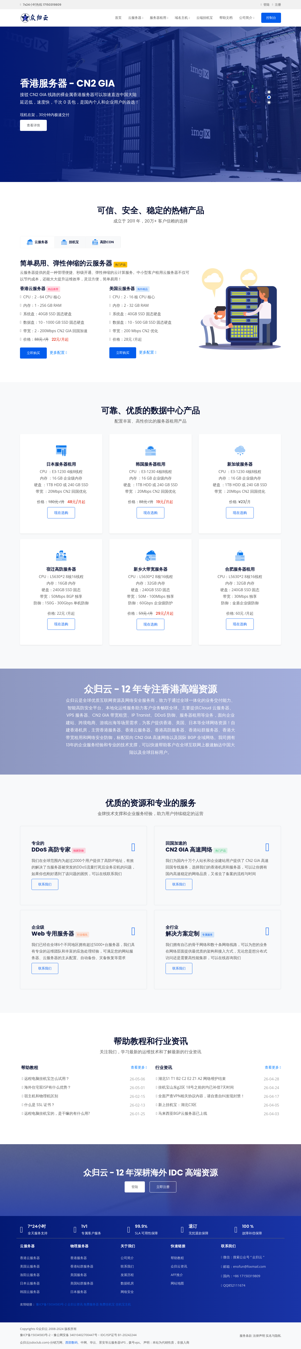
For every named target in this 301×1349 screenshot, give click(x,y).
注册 (276, 4)
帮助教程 (177, 1258)
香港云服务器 (30, 1258)
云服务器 (134, 17)
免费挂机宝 (107, 1304)
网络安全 (127, 1291)
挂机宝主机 (123, 1304)
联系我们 (44, 884)
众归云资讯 (179, 1266)
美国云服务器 (30, 1266)
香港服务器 (78, 1258)
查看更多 (139, 1067)
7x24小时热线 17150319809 (40, 4)
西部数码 (71, 1342)
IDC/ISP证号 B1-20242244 (118, 1335)
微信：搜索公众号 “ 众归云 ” (242, 1257)
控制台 (271, 17)
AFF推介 (177, 1274)
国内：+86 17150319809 (240, 1276)
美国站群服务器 (81, 1283)
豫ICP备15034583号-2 (51, 1304)
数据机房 (127, 1283)
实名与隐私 (273, 1335)
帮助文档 (226, 17)
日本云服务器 (30, 1283)
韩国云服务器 (30, 1291)
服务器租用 (158, 17)
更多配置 (58, 352)
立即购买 (33, 353)
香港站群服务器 (81, 1266)
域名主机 (181, 17)
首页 (118, 17)
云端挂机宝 (204, 17)
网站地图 (177, 1283)
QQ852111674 (233, 1285)
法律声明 (259, 1335)
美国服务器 (78, 1274)
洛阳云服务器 (30, 1274)
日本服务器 (78, 1291)
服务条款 (246, 1335)
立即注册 (163, 1186)
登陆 (265, 4)
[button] (269, 92)
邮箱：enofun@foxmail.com (243, 1266)
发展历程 (127, 1274)
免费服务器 (91, 1304)
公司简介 (245, 17)
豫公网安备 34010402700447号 (75, 1335)
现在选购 (61, 512)
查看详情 (33, 125)
